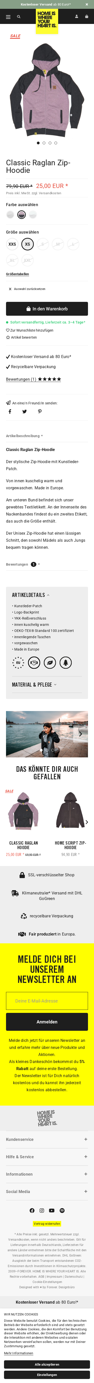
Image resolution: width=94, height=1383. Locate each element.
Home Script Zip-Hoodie (70, 845)
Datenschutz (74, 1276)
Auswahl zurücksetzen (27, 289)
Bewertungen (18, 379)
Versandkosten (18, 1239)
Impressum (54, 1276)
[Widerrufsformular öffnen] (47, 1224)
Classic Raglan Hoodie (23, 845)
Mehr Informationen (18, 1353)
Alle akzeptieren (47, 1364)
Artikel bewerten (21, 337)
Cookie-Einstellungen (47, 1282)
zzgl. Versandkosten (46, 193)
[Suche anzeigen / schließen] (19, 16)
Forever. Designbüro (61, 1287)
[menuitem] (5, 16)
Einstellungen (47, 1375)
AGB (41, 1276)
